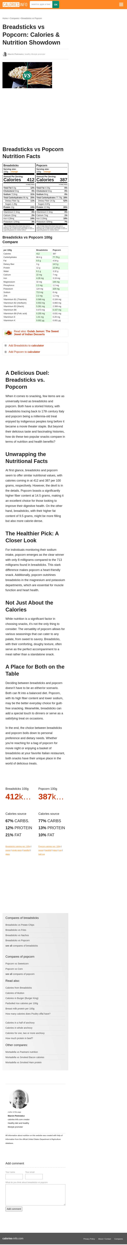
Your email (29, 1172)
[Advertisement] (27, 117)
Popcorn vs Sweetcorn (17, 963)
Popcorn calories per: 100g (49, 846)
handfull (26, 850)
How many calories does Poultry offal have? (27, 1013)
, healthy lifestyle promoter (26, 54)
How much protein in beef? (19, 1038)
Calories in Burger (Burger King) (21, 998)
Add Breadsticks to (26, 345)
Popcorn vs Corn (14, 969)
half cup (41, 854)
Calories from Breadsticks (18, 987)
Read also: (36, 333)
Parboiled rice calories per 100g (21, 1003)
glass (7, 854)
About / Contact (104, 1239)
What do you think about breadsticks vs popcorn (26, 1182)
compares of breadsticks (25, 945)
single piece (17, 850)
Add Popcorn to (24, 351)
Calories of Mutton (14, 993)
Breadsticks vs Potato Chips (19, 925)
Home (5, 18)
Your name (10, 1172)
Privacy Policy (89, 1239)
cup (60, 850)
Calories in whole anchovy (18, 1027)
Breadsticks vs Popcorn (31, 18)
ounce (7, 850)
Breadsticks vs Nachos (17, 935)
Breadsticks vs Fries (15, 930)
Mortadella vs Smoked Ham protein (23, 1062)
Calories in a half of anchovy (20, 1022)
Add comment (14, 1209)
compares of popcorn (24, 974)
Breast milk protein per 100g (19, 1008)
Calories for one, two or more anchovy (25, 1033)
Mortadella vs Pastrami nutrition (21, 1052)
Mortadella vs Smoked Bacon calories (24, 1057)
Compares (14, 18)
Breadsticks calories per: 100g (17, 846)
